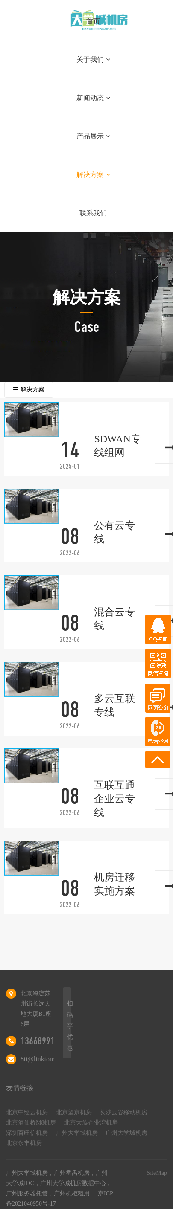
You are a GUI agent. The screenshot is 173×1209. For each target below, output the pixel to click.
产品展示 (93, 136)
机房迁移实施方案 (114, 884)
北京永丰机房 (24, 1143)
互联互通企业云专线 (114, 799)
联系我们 (93, 213)
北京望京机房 (74, 1112)
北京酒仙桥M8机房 (31, 1122)
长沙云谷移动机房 (123, 1112)
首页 (93, 21)
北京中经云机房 (27, 1112)
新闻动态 (93, 97)
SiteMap (157, 1173)
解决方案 (93, 174)
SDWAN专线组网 (117, 445)
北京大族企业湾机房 (91, 1122)
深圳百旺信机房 (27, 1133)
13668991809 (44, 1041)
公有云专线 (114, 532)
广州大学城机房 (77, 1133)
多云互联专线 (114, 705)
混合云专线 (114, 618)
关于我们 (93, 59)
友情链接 (19, 1088)
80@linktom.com (44, 1059)
